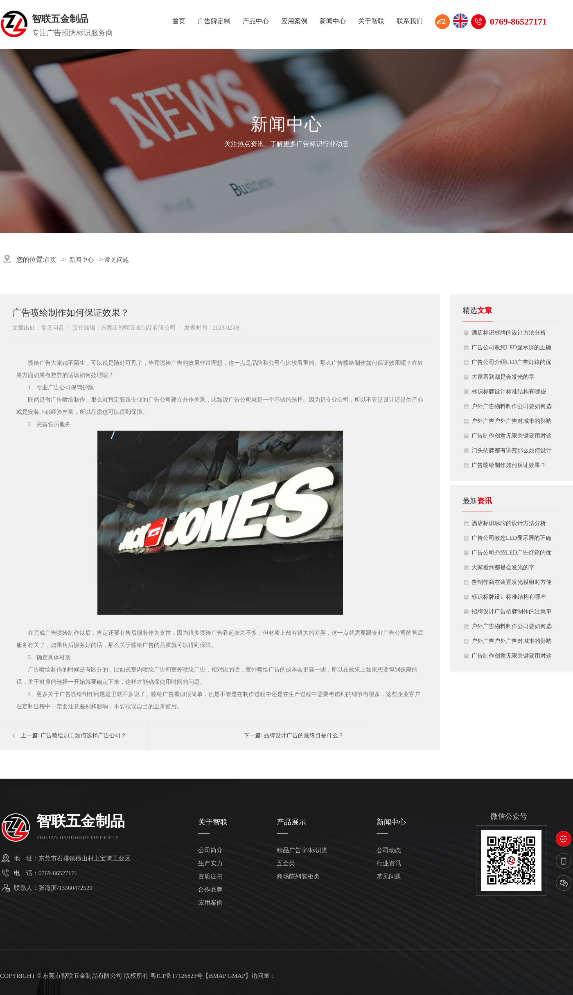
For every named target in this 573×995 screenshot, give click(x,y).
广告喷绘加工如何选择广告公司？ (83, 735)
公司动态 (389, 850)
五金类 (286, 863)
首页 (178, 21)
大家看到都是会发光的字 (503, 377)
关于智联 (371, 21)
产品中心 (256, 21)
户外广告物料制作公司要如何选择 (511, 408)
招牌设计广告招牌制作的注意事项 (511, 614)
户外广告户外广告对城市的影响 (511, 421)
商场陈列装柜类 (298, 877)
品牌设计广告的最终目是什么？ (304, 735)
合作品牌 (210, 890)
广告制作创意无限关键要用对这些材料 (511, 438)
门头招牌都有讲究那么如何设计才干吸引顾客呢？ (511, 452)
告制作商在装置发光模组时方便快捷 (511, 584)
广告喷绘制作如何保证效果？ (508, 465)
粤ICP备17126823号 (176, 976)
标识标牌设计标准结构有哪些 (508, 392)
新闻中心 (333, 21)
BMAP (217, 976)
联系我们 (410, 21)
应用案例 (294, 21)
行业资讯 (389, 863)
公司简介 (210, 850)
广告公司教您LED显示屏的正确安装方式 (511, 349)
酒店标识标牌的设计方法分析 (508, 333)
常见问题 (116, 259)
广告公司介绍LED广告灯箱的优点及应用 (511, 364)
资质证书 (210, 877)
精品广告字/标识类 (302, 850)
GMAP (236, 976)
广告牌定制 (214, 21)
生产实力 (210, 863)
